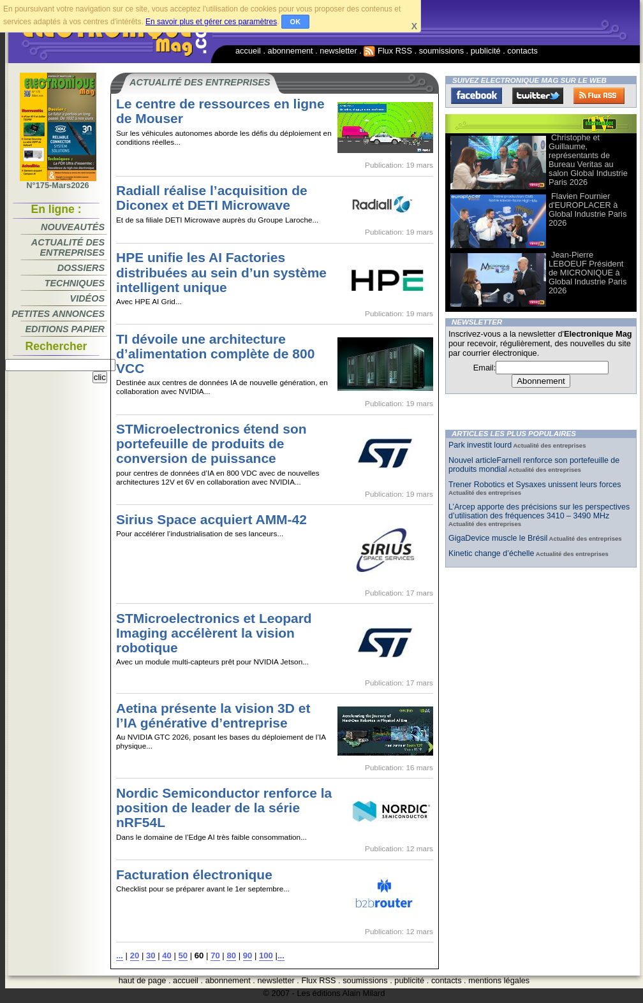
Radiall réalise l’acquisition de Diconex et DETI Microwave (211, 197)
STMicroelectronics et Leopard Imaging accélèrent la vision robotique (214, 633)
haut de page (142, 980)
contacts (522, 50)
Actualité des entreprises (68, 247)
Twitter (537, 95)
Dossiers (81, 268)
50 (183, 955)
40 (167, 955)
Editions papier (65, 329)
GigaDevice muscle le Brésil (497, 538)
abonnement (290, 50)
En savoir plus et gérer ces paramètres (211, 21)
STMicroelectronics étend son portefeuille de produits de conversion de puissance (211, 443)
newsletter (338, 50)
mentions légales (498, 980)
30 (151, 955)
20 (135, 955)
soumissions (441, 50)
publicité (486, 50)
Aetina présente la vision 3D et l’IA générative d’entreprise (213, 715)
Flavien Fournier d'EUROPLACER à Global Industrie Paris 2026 (587, 209)
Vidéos (87, 298)
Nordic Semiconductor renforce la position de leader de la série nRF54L (224, 808)
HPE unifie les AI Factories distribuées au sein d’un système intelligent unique (221, 272)
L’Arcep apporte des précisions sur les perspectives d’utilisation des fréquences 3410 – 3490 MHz (539, 511)
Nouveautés (73, 227)
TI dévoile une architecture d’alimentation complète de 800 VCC (215, 354)
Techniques (75, 283)
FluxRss (599, 95)
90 (248, 955)
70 (215, 955)
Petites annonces (58, 314)
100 (266, 955)
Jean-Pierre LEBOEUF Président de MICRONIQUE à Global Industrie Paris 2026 (587, 272)
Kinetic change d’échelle (491, 553)
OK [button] (295, 22)
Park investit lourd (480, 445)
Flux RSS (388, 50)
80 (231, 955)
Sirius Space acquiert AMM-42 (211, 519)
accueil (248, 50)
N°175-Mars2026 (58, 181)
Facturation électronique (194, 874)
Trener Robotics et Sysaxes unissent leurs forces (534, 484)
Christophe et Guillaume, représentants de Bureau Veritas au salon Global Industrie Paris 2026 (588, 160)
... (119, 955)
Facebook (476, 95)
